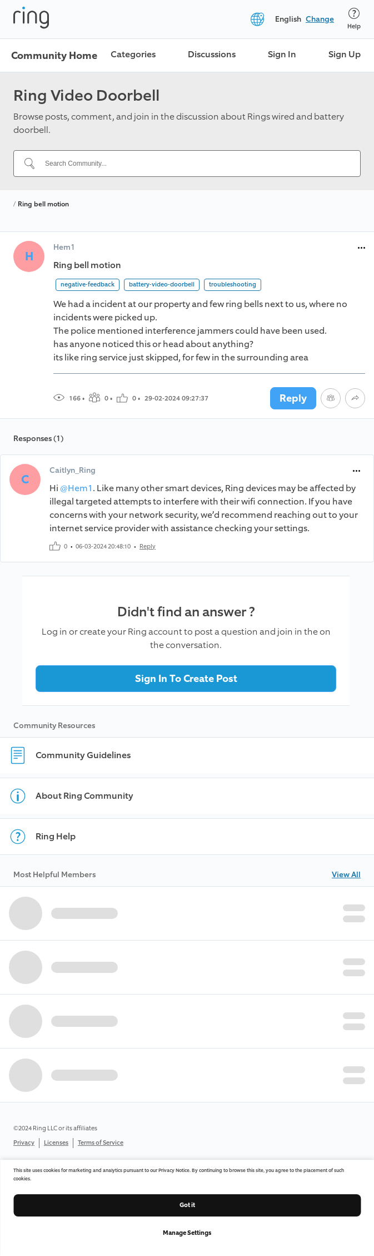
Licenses (56, 1143)
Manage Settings (187, 1233)
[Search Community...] (193, 163)
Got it (187, 1205)
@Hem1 (76, 488)
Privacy (23, 1143)
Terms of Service (100, 1143)
